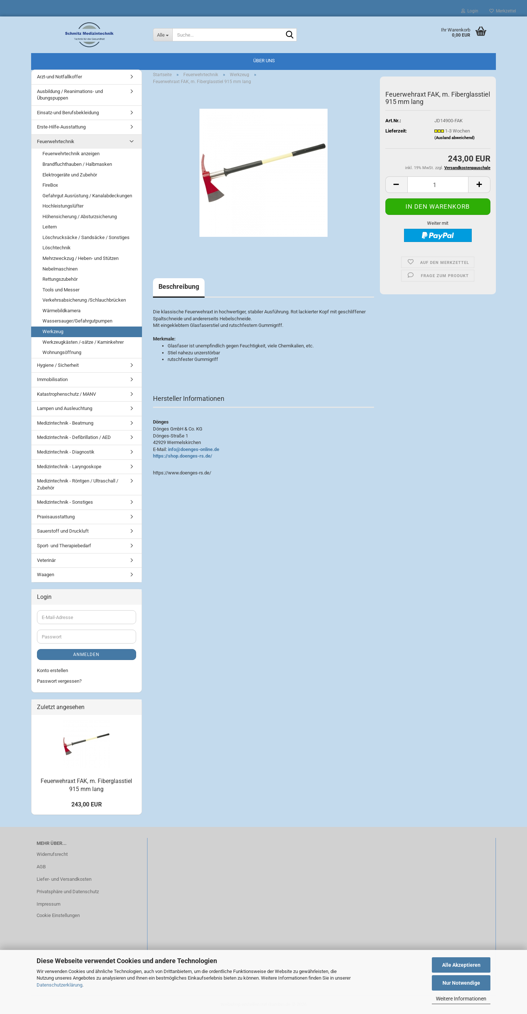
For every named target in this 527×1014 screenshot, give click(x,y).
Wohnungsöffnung (61, 352)
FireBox (50, 185)
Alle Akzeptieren (461, 965)
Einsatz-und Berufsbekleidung (68, 112)
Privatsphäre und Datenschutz (68, 891)
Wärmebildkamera (61, 310)
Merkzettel (502, 11)
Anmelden (86, 654)
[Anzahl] (437, 184)
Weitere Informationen (461, 999)
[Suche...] (163, 34)
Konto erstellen (52, 670)
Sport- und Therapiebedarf (64, 545)
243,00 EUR (86, 804)
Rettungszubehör (60, 279)
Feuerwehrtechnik (55, 141)
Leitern (49, 227)
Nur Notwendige (461, 983)
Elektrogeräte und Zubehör (69, 175)
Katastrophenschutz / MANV (66, 394)
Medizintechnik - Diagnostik (65, 452)
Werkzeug (52, 331)
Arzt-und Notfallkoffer (59, 76)
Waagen (45, 574)
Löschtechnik (56, 247)
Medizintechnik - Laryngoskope (69, 466)
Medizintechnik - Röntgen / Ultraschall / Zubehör (77, 484)
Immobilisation (52, 379)
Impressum (48, 904)
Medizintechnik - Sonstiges (65, 502)
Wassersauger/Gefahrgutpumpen (77, 321)
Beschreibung (178, 286)
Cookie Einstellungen (58, 915)
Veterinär (46, 560)
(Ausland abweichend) (454, 137)
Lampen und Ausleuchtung (64, 408)
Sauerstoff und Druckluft (63, 531)
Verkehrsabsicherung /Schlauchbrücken (84, 300)
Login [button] (469, 11)
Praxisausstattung (56, 516)
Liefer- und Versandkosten (64, 879)
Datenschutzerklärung (59, 985)
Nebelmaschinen (60, 269)
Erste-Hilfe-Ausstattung (61, 127)
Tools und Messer (60, 289)
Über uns (264, 60)
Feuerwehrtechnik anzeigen (71, 153)
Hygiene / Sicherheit (58, 365)
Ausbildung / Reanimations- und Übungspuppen (70, 95)
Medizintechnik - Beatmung (65, 423)
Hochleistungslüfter (62, 206)
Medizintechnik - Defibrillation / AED (74, 437)
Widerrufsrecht (52, 854)
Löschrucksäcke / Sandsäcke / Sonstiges (86, 237)
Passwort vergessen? (59, 681)
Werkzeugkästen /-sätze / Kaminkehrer (83, 342)
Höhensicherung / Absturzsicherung (79, 216)
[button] (396, 184)
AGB (41, 866)
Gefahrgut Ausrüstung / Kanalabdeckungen (87, 195)
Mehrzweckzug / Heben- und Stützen (80, 258)
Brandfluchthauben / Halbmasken (77, 164)
